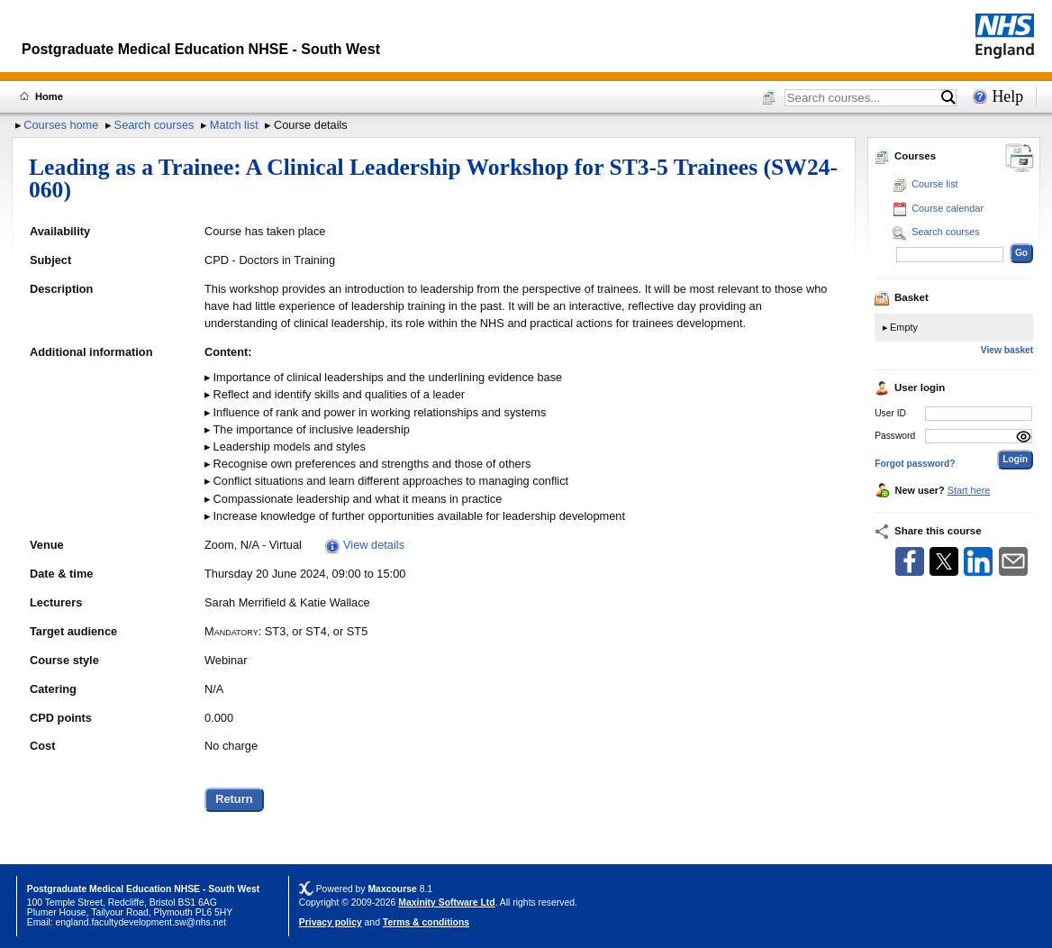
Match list (234, 125)
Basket (902, 297)
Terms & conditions (426, 922)
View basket (1007, 350)
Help (1007, 96)
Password (895, 436)
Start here (969, 490)
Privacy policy (330, 922)
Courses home (60, 125)
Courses (905, 155)
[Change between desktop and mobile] (1019, 159)
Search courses (154, 125)
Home (49, 96)
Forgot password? (915, 464)
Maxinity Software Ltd (446, 902)
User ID (890, 413)
